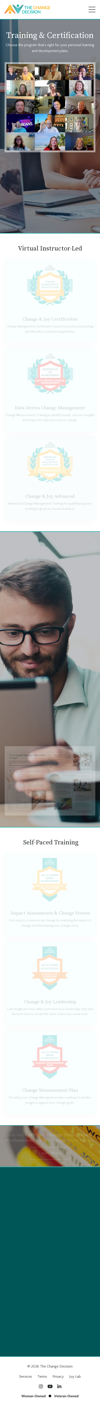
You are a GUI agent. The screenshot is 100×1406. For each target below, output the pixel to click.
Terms (42, 1377)
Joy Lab (75, 1377)
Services (25, 1377)
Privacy (58, 1377)
